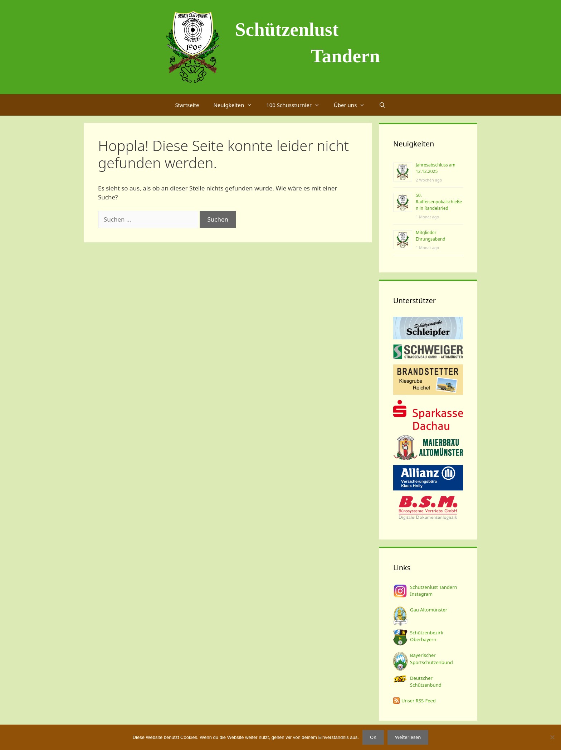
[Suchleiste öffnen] (382, 105)
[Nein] (552, 737)
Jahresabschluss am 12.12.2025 (435, 168)
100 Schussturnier (296, 105)
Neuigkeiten (236, 105)
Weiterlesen (408, 737)
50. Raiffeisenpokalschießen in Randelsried (439, 201)
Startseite (187, 104)
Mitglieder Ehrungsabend (430, 235)
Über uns (353, 105)
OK (373, 737)
